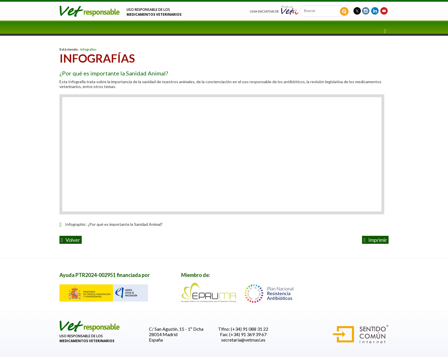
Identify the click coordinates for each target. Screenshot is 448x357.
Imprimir (375, 240)
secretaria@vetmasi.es (243, 339)
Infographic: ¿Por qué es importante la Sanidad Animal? (114, 224)
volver (70, 240)
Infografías (88, 49)
